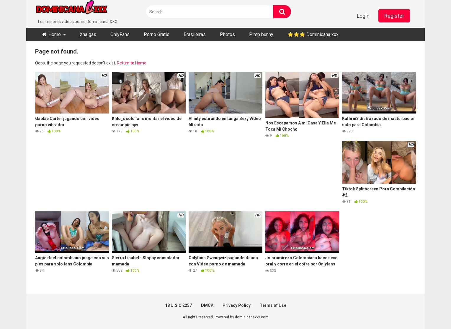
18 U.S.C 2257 (178, 305)
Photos (227, 34)
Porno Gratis (156, 34)
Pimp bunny (261, 34)
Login (363, 16)
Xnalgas (88, 34)
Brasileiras (195, 34)
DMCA (207, 305)
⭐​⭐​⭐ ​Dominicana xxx (313, 34)
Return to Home (131, 63)
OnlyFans (120, 34)
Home (54, 34)
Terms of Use (273, 305)
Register (394, 16)
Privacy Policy (237, 305)
